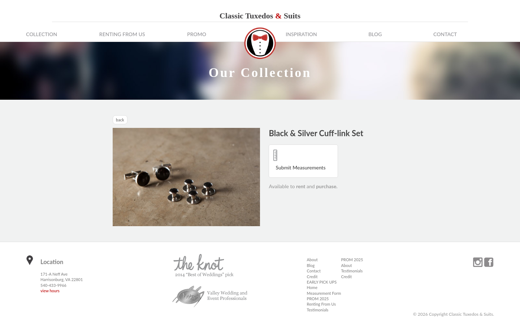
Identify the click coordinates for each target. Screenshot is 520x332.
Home (312, 287)
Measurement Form (324, 293)
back (120, 119)
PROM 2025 (318, 298)
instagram (477, 262)
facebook (488, 262)
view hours (50, 290)
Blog (375, 34)
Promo (196, 34)
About (312, 259)
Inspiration (301, 34)
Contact (445, 34)
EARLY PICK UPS (322, 282)
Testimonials (318, 309)
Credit (312, 276)
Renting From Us (122, 34)
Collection (41, 34)
